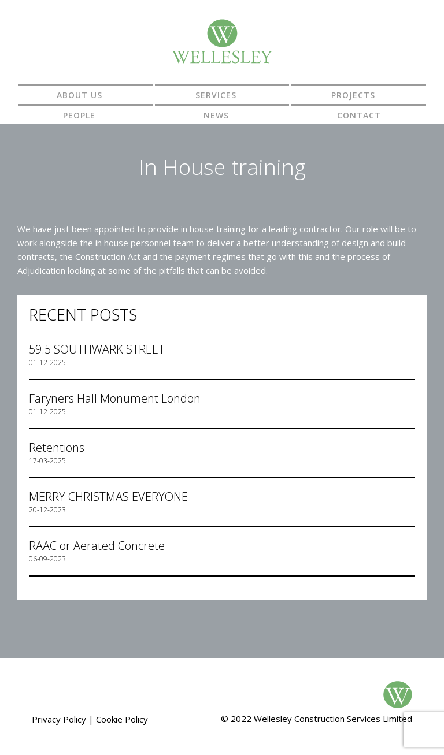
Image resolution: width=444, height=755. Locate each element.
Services (215, 95)
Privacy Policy (59, 719)
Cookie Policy (122, 719)
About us (79, 95)
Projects (353, 95)
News (216, 115)
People (79, 115)
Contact (359, 115)
